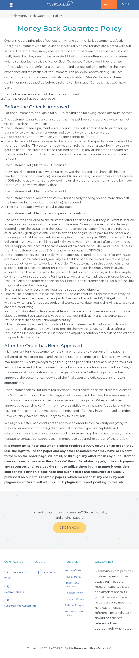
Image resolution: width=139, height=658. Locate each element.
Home (8, 16)
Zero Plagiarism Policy (74, 613)
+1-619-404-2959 (16, 574)
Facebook (45, 572)
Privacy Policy (73, 576)
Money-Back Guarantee (72, 584)
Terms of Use (73, 570)
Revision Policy (74, 592)
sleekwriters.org (14, 588)
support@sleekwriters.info (20, 601)
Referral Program (75, 605)
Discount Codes (74, 598)
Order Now (70, 527)
